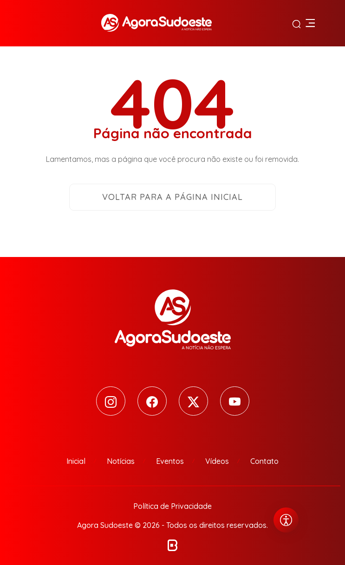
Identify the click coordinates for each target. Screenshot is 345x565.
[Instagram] (110, 401)
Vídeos (217, 461)
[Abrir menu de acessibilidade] (286, 520)
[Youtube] (234, 401)
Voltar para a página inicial (172, 197)
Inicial (75, 461)
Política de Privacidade (172, 506)
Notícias (121, 461)
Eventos (170, 461)
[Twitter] (193, 401)
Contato (264, 461)
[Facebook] (152, 401)
